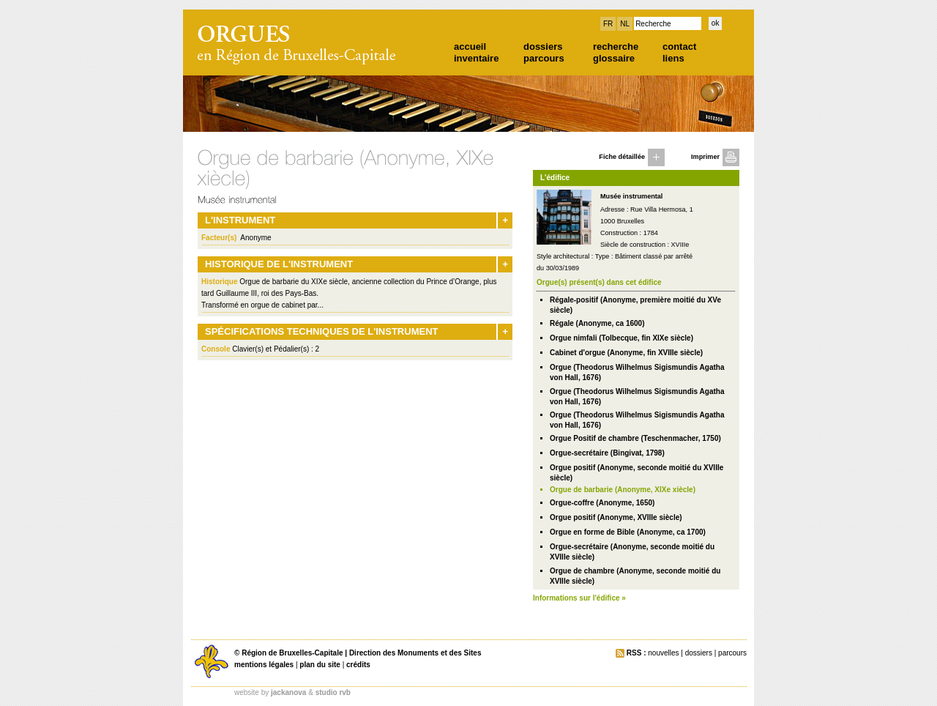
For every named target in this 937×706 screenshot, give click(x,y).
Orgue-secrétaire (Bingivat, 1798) (607, 453)
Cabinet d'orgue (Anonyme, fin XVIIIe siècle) (626, 353)
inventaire (476, 58)
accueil (470, 46)
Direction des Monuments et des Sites (415, 653)
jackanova (288, 692)
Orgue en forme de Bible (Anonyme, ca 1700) (628, 532)
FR (608, 24)
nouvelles (663, 653)
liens (673, 58)
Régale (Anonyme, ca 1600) (597, 323)
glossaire (614, 58)
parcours (543, 58)
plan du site (319, 665)
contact (679, 46)
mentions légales (264, 665)
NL (625, 24)
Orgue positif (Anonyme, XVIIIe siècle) (616, 517)
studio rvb (333, 692)
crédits (358, 665)
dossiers (542, 46)
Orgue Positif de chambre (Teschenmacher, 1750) (635, 438)
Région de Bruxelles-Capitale (292, 653)
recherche (615, 46)
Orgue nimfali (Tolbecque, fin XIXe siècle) (621, 338)
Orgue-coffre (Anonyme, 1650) (602, 503)
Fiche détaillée (622, 156)
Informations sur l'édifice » (579, 598)
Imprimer (705, 156)
